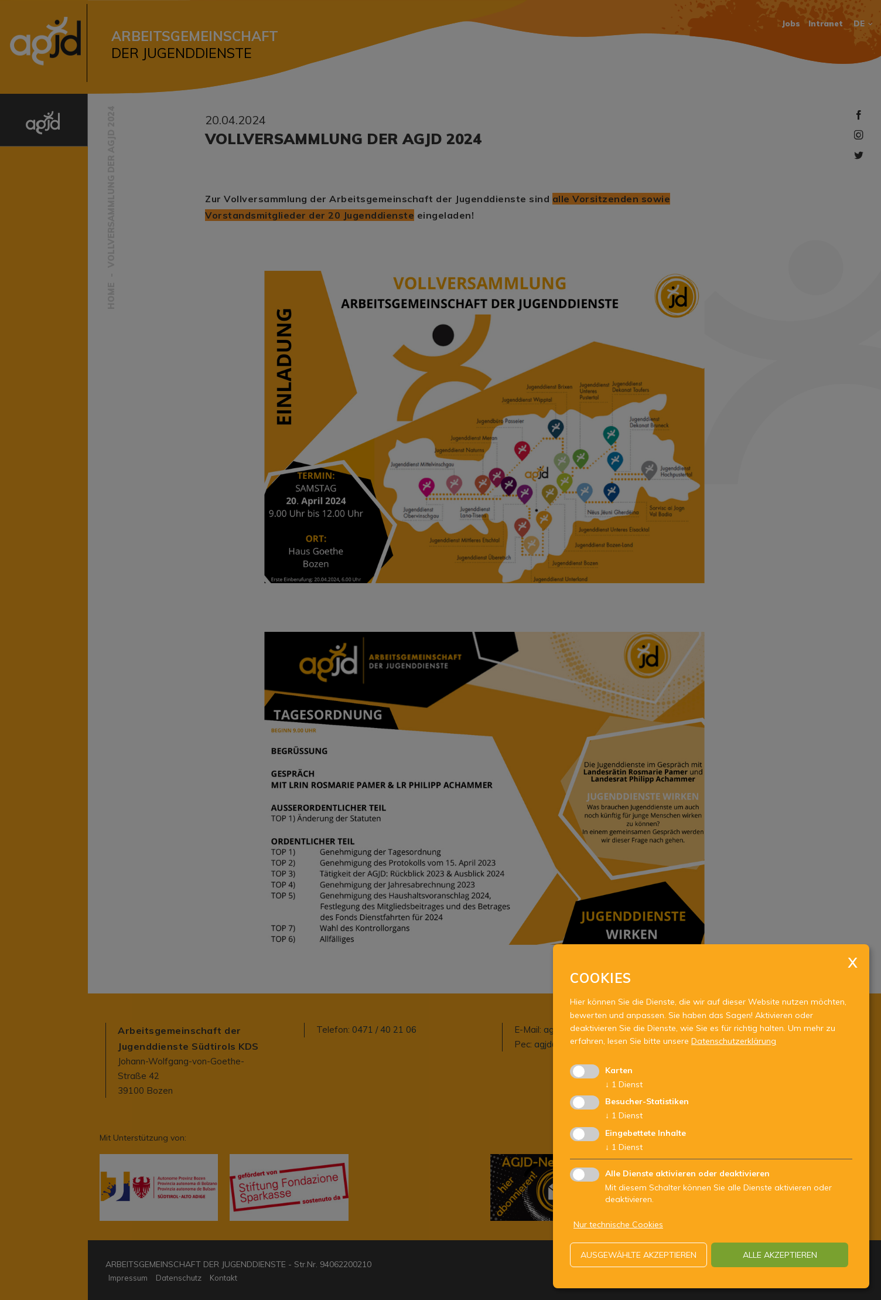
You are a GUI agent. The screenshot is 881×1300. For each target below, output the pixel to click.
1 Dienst (624, 1084)
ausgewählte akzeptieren (638, 1255)
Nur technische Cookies (618, 1224)
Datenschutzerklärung (733, 1041)
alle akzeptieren (780, 1255)
